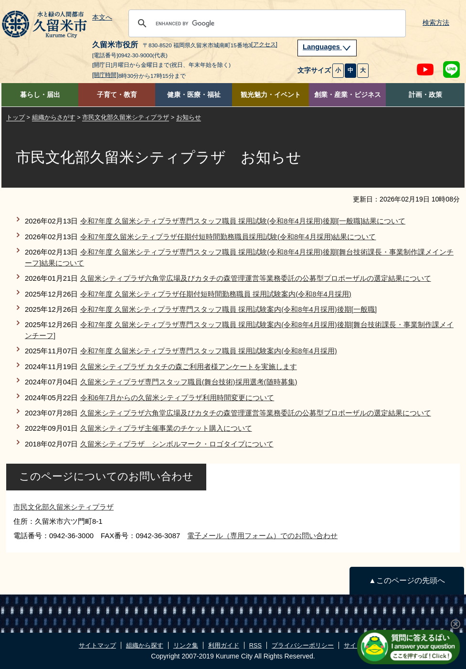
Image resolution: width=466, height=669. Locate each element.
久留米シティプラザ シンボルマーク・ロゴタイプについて (177, 444)
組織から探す (144, 645)
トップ (15, 117)
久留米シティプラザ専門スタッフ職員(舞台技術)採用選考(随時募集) (188, 382)
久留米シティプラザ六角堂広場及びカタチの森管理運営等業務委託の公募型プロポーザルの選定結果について (255, 278)
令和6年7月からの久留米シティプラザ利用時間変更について (177, 397)
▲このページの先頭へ (407, 580)
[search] (266, 23)
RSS (255, 645)
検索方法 (436, 22)
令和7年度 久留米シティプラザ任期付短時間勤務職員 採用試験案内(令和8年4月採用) (215, 294)
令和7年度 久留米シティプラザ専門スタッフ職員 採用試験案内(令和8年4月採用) (208, 351)
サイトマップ (97, 645)
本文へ (102, 17)
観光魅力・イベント (271, 94)
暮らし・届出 (40, 94)
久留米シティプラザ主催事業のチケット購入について (166, 428)
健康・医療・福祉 (194, 94)
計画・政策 (425, 94)
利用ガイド (223, 645)
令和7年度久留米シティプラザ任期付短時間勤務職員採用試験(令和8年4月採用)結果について (228, 237)
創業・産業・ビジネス (347, 94)
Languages (327, 47)
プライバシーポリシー (303, 645)
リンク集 (185, 645)
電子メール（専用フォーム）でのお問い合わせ (262, 535)
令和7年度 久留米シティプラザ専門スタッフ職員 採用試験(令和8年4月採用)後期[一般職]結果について (242, 221)
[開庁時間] (105, 75)
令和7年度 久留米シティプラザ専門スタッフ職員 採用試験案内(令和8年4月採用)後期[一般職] (228, 309)
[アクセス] (264, 44)
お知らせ (188, 117)
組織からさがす (53, 117)
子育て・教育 (117, 94)
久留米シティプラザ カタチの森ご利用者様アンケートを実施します (188, 366)
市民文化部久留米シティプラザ (125, 117)
